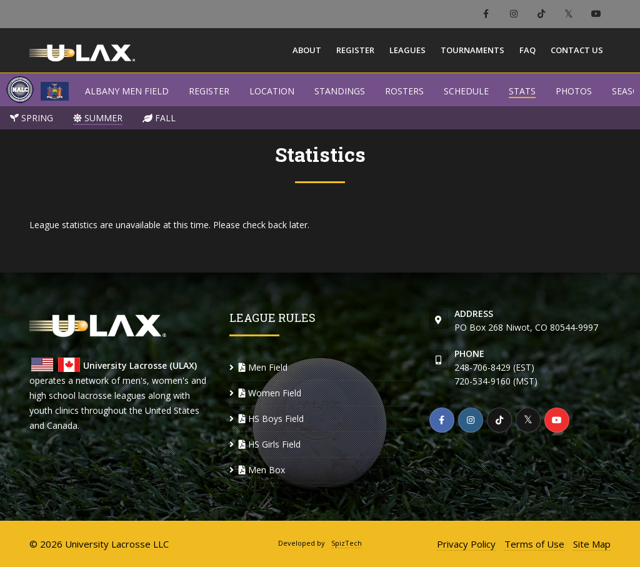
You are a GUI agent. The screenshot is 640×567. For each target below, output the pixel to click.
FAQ (527, 50)
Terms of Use (534, 544)
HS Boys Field (271, 418)
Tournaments (472, 50)
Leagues (407, 50)
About (306, 50)
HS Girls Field (270, 444)
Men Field (263, 367)
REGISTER (209, 91)
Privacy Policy (466, 544)
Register (355, 50)
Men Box (262, 470)
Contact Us (577, 50)
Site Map (592, 544)
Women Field (270, 393)
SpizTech (346, 543)
